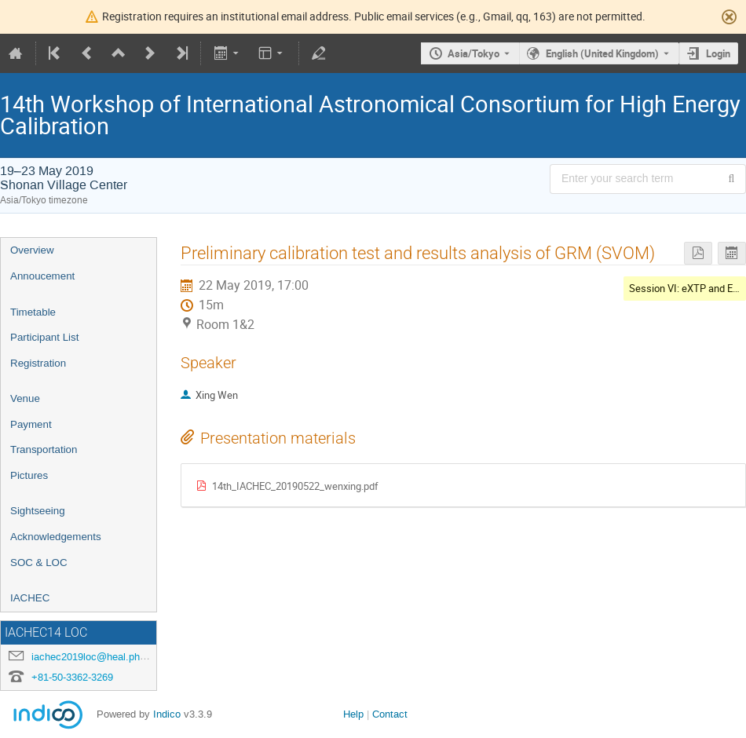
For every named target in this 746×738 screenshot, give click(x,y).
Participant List (44, 337)
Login (718, 53)
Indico (167, 714)
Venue (25, 398)
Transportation (43, 449)
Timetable (33, 312)
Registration (38, 363)
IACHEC (29, 598)
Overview (32, 250)
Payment (31, 424)
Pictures (29, 475)
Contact (390, 714)
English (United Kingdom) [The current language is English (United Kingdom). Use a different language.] (602, 53)
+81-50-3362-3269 (72, 677)
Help (353, 714)
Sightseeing (37, 511)
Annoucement (42, 276)
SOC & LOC (39, 562)
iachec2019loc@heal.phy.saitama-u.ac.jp (124, 656)
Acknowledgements (55, 537)
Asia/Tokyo (473, 53)
